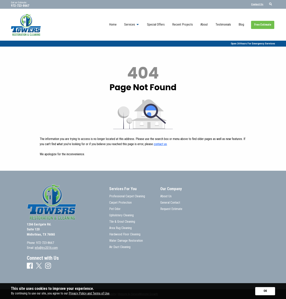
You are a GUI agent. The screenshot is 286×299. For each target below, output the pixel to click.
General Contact (170, 202)
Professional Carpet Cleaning (127, 196)
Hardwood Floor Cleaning (124, 234)
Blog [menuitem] (241, 24)
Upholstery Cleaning (121, 215)
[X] (39, 266)
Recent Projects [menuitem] (182, 24)
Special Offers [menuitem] (156, 24)
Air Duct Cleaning (119, 247)
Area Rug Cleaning (120, 228)
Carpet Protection (120, 202)
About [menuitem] (204, 24)
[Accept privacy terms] (265, 291)
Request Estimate (171, 209)
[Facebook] (30, 266)
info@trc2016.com (46, 248)
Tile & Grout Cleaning (122, 221)
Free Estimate (262, 24)
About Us (166, 196)
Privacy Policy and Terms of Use (89, 293)
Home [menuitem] (113, 24)
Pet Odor (115, 209)
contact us (160, 144)
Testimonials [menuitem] (223, 24)
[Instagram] (48, 266)
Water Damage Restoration (126, 240)
